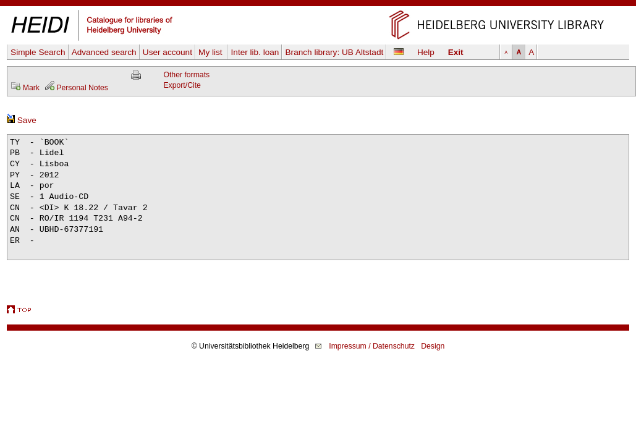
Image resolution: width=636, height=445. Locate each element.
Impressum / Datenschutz (372, 346)
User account (167, 52)
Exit (456, 52)
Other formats (186, 74)
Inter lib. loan (255, 52)
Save (21, 120)
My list (211, 52)
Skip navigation (318, 5)
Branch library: (335, 52)
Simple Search (38, 52)
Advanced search (104, 52)
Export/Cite (182, 85)
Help (426, 52)
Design (432, 346)
